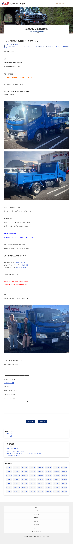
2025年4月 (40, 471)
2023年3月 (48, 483)
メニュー (69, 3)
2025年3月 (48, 471)
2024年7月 (48, 475)
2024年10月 (25, 475)
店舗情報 (36, 524)
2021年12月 (40, 491)
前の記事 (30, 421)
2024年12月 (9, 475)
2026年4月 (17, 467)
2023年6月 (24, 483)
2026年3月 (24, 467)
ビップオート (43, 46)
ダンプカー (23, 46)
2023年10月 (56, 479)
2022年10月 (25, 487)
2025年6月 (24, 471)
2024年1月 (32, 479)
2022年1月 (32, 491)
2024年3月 (17, 479)
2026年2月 (32, 467)
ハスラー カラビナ (12, 446)
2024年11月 (17, 475)
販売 (68, 46)
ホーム (34, 32)
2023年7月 (17, 483)
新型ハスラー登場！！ (12, 448)
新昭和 (64, 46)
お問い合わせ (36, 528)
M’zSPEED (25, 265)
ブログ (36, 511)
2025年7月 (17, 471)
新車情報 (36, 514)
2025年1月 (64, 471)
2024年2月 (24, 479)
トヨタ (28, 46)
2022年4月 (9, 491)
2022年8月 (40, 487)
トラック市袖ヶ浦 (35, 46)
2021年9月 (64, 491)
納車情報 (9, 436)
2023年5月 (32, 483)
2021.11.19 (9, 44)
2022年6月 (56, 487)
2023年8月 (9, 483)
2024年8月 (40, 475)
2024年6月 (56, 475)
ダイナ (18, 46)
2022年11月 (17, 487)
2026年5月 (9, 467)
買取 (5, 47)
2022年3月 (17, 491)
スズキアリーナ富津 (11, 46)
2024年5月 (64, 475)
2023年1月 (64, 483)
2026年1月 (40, 467)
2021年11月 (48, 491)
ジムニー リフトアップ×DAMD (15, 451)
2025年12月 (48, 467)
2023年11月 (48, 479)
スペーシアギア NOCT (13, 455)
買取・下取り (36, 521)
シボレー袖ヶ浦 (20, 262)
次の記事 (42, 421)
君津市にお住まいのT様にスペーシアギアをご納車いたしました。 (24, 453)
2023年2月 (56, 483)
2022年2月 (24, 491)
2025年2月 (56, 471)
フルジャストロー (51, 46)
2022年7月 (48, 487)
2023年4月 (40, 483)
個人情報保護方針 (36, 531)
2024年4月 (9, 479)
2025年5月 (32, 471)
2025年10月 (64, 467)
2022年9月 (32, 487)
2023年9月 (64, 479)
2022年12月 (9, 487)
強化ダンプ (59, 46)
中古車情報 (36, 517)
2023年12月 (40, 479)
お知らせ (17, 44)
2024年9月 (32, 475)
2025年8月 (9, 471)
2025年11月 (56, 467)
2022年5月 (64, 487)
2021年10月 (56, 491)
